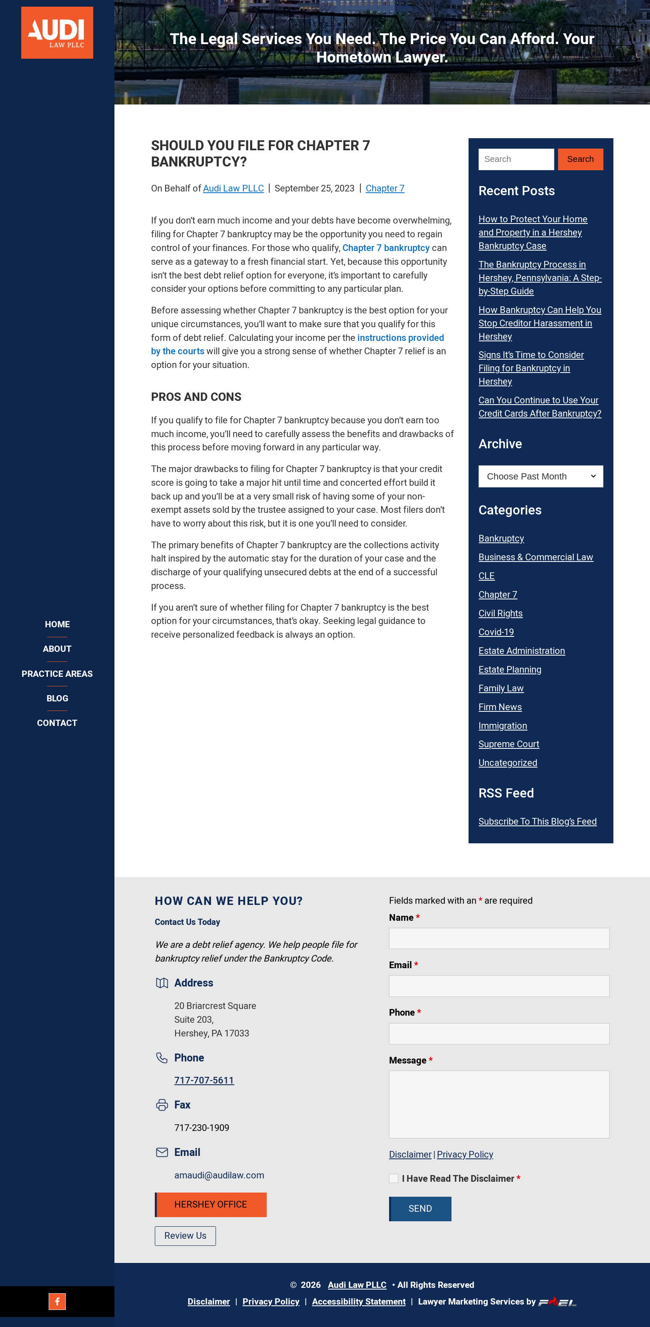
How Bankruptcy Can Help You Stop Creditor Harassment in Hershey (540, 323)
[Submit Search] (580, 159)
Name (404, 917)
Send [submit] (420, 1208)
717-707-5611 (204, 1080)
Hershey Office (210, 1204)
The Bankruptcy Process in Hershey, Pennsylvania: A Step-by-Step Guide (540, 278)
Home (57, 624)
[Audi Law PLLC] (57, 34)
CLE (487, 576)
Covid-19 (496, 632)
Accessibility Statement (359, 1301)
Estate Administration (522, 651)
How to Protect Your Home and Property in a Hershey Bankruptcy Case (533, 233)
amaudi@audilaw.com (219, 1175)
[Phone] (499, 1034)
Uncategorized (508, 763)
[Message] (499, 1104)
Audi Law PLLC (233, 188)
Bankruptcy (501, 538)
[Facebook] (57, 1301)
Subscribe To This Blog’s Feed (538, 821)
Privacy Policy (465, 1154)
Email (403, 965)
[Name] (499, 938)
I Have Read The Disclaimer (461, 1178)
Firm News (500, 707)
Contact (57, 723)
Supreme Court (509, 744)
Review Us (185, 1236)
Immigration (503, 726)
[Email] (499, 986)
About (57, 649)
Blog (57, 698)
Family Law (501, 688)
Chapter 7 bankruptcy (386, 248)
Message (411, 1060)
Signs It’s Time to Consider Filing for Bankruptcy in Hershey (531, 368)
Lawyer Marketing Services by (497, 1301)
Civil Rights (501, 613)
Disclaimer (410, 1154)
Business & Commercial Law (536, 557)
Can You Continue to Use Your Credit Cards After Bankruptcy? (540, 407)
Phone (405, 1012)
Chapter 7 (385, 188)
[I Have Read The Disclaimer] (393, 1178)
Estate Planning (510, 669)
